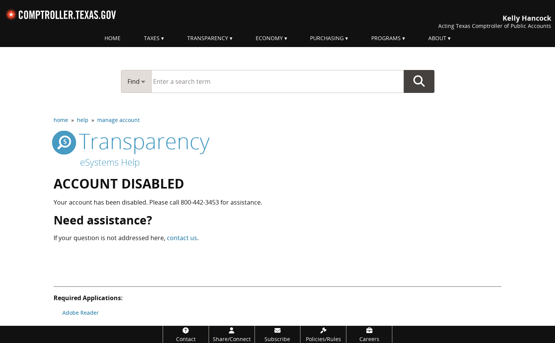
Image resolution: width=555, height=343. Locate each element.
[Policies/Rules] (323, 334)
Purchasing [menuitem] (327, 38)
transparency (132, 140)
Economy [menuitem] (269, 38)
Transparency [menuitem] (207, 38)
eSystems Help (110, 162)
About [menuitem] (437, 38)
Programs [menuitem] (386, 38)
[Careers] (369, 334)
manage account (118, 120)
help (82, 120)
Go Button (419, 81)
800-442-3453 (200, 202)
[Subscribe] (277, 334)
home (61, 120)
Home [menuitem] (112, 38)
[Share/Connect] (232, 334)
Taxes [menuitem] (152, 38)
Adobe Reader (80, 312)
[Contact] (186, 334)
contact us (182, 238)
